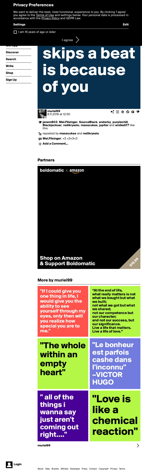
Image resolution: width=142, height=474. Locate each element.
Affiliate (64, 469)
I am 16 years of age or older (37, 32)
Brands (55, 469)
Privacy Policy (50, 18)
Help (47, 469)
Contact (93, 469)
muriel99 (53, 111)
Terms (122, 469)
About (40, 469)
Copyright (104, 469)
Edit (126, 24)
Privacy (113, 469)
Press (84, 469)
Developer (75, 469)
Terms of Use (45, 15)
